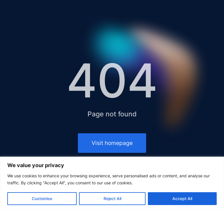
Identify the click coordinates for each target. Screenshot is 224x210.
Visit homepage (112, 142)
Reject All (112, 198)
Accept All (182, 198)
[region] (112, 183)
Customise (42, 198)
